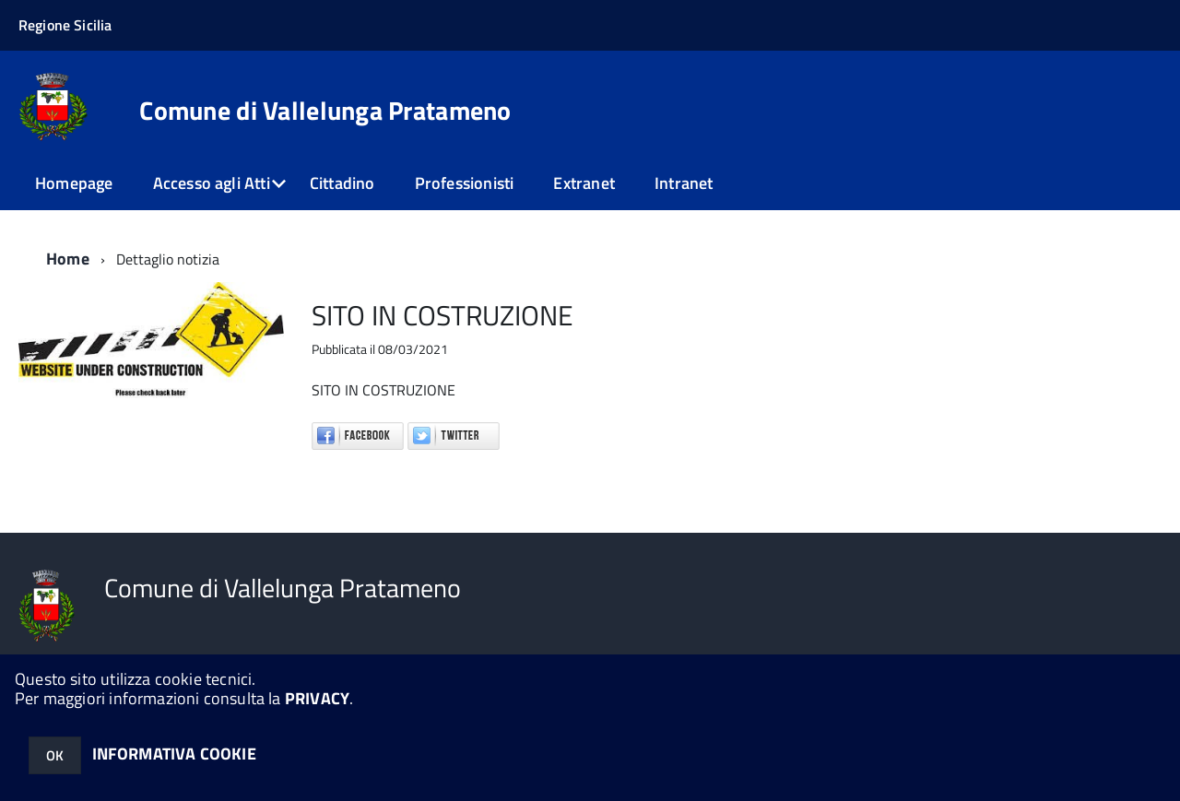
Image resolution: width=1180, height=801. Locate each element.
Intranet (684, 183)
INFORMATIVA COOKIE (174, 753)
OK (55, 755)
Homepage (73, 183)
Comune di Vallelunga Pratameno (325, 111)
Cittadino (342, 183)
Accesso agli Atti (211, 183)
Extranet (583, 183)
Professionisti (464, 183)
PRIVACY (317, 698)
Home (67, 258)
